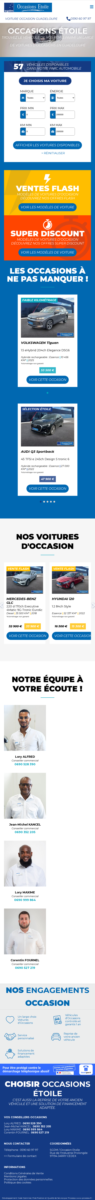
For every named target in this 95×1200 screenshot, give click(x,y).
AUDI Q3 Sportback (37, 452)
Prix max (57, 108)
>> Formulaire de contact (20, 1156)
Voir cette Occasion (47, 380)
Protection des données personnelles (28, 1179)
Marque (27, 91)
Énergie (56, 91)
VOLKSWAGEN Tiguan (40, 343)
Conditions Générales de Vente (24, 1173)
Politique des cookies (17, 1182)
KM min (26, 125)
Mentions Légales (15, 1176)
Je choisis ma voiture (45, 81)
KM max (56, 125)
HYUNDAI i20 (63, 599)
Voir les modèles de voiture (47, 207)
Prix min (27, 108)
